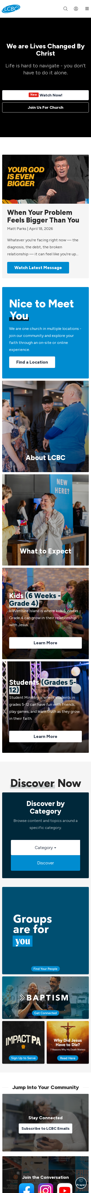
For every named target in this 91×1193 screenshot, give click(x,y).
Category (45, 847)
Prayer (81, 1182)
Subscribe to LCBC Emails (45, 1128)
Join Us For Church (45, 107)
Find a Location (32, 362)
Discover (45, 862)
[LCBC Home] (11, 9)
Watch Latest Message (38, 267)
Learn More (45, 642)
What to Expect (45, 551)
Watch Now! (45, 95)
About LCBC (45, 458)
